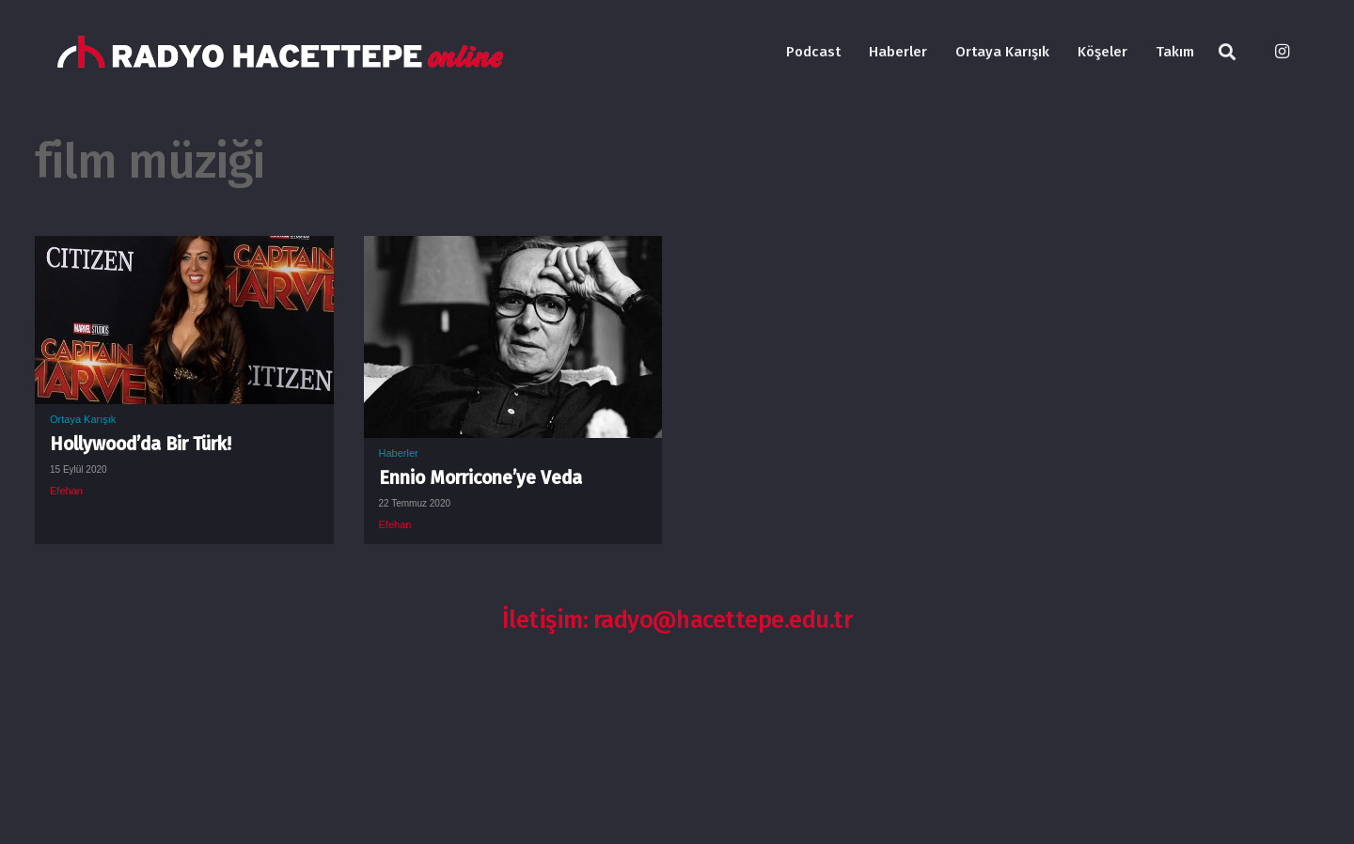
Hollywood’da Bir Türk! (140, 444)
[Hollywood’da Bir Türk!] (184, 250)
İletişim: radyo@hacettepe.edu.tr (677, 619)
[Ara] (1227, 52)
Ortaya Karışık (83, 419)
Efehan (66, 490)
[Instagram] (1282, 52)
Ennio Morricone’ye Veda (480, 478)
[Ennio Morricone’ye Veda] (513, 250)
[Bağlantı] (280, 52)
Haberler (398, 453)
